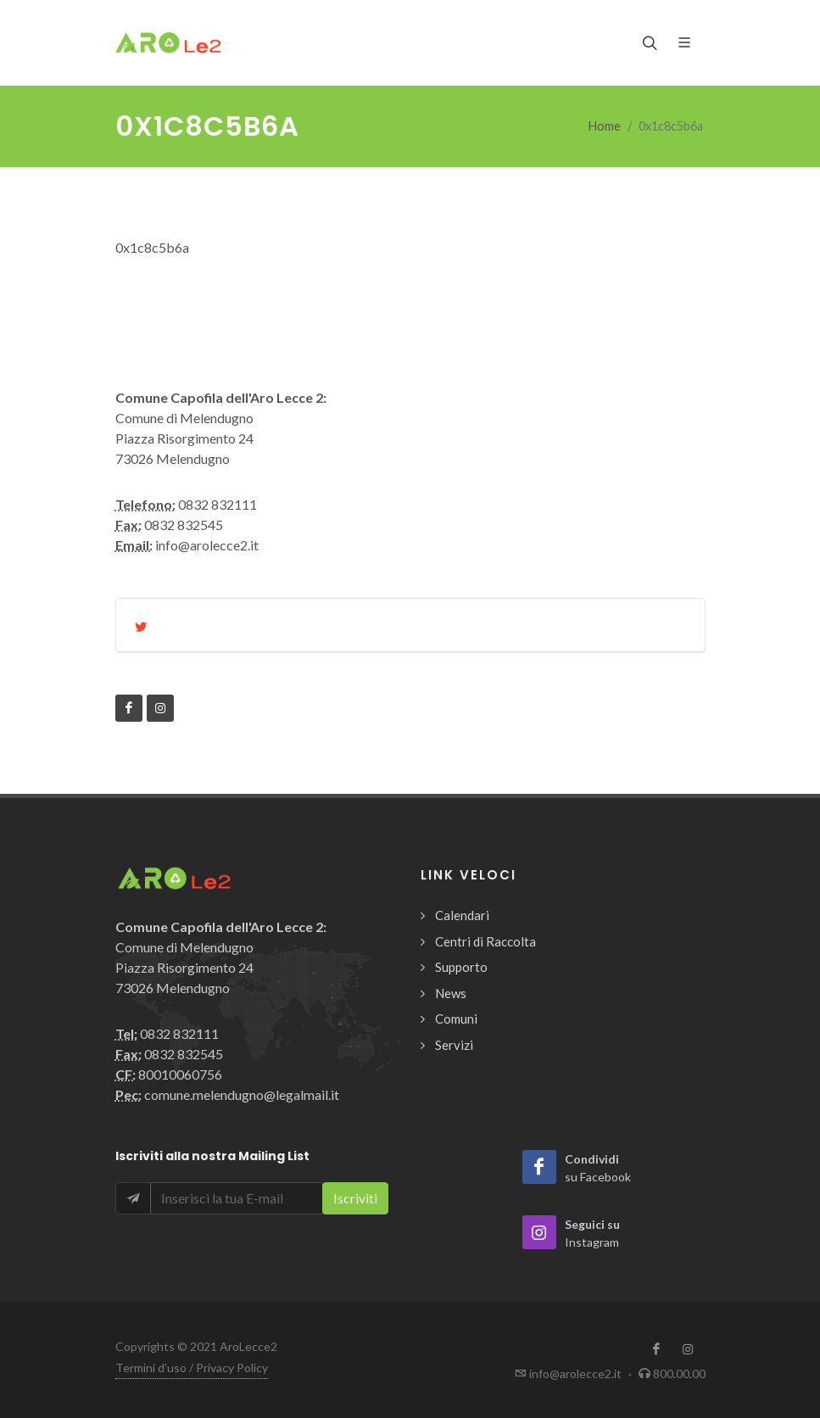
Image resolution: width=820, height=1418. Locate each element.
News (450, 993)
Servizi (454, 1044)
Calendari (462, 915)
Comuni (456, 1018)
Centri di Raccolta (485, 941)
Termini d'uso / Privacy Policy (191, 1367)
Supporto (461, 966)
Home (605, 126)
